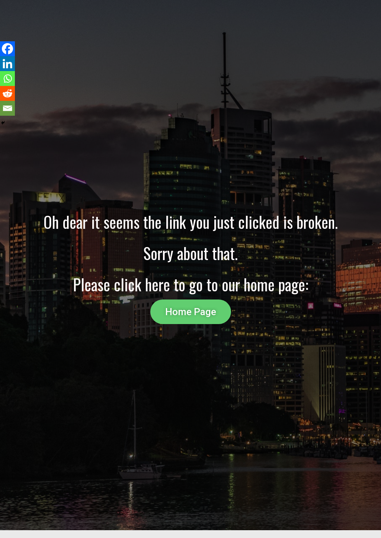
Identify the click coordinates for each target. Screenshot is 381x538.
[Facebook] (7, 48)
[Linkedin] (7, 63)
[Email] (7, 108)
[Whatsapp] (7, 78)
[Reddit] (7, 93)
